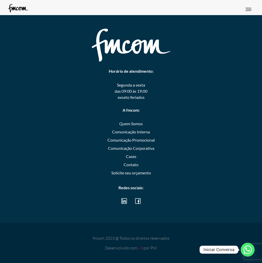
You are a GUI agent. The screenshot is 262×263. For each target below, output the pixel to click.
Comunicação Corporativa (131, 148)
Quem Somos (131, 123)
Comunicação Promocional (131, 140)
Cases (131, 156)
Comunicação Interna (131, 131)
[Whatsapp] (248, 250)
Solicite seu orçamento (131, 172)
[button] (249, 9)
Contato (131, 164)
